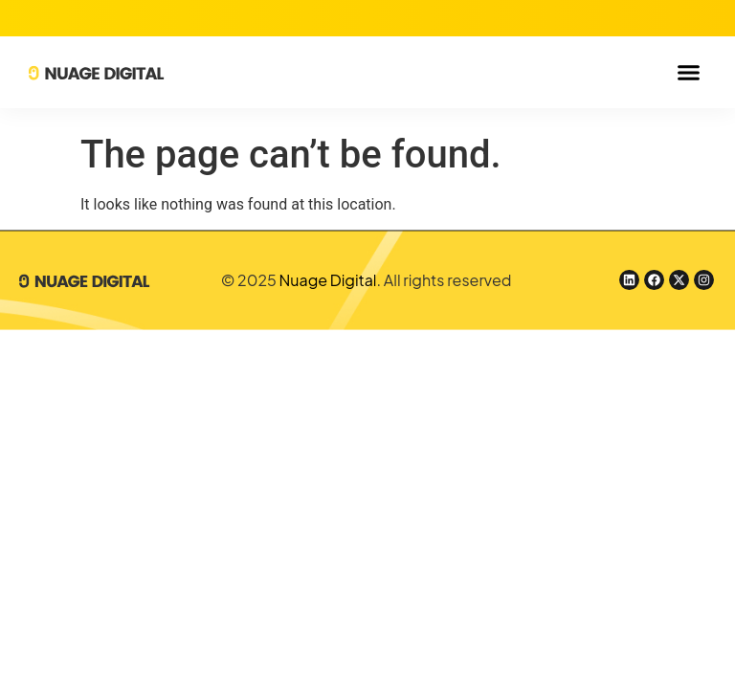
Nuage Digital (328, 280)
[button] (688, 73)
